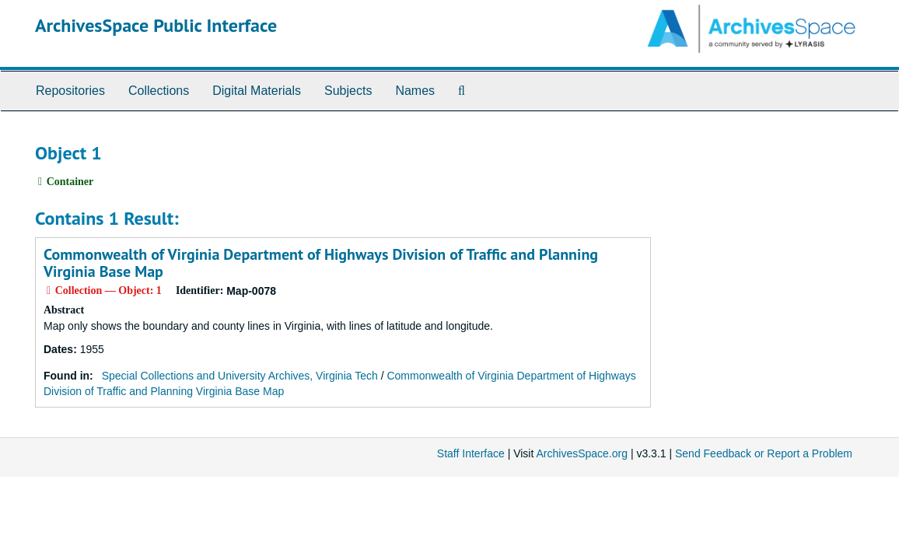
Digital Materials (256, 90)
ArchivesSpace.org (582, 453)
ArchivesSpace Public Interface (156, 25)
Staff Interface (471, 453)
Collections (158, 90)
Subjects (348, 90)
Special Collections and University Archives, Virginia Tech (240, 375)
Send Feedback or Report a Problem (763, 453)
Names (415, 90)
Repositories (70, 90)
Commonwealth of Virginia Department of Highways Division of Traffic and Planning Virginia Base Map (321, 263)
